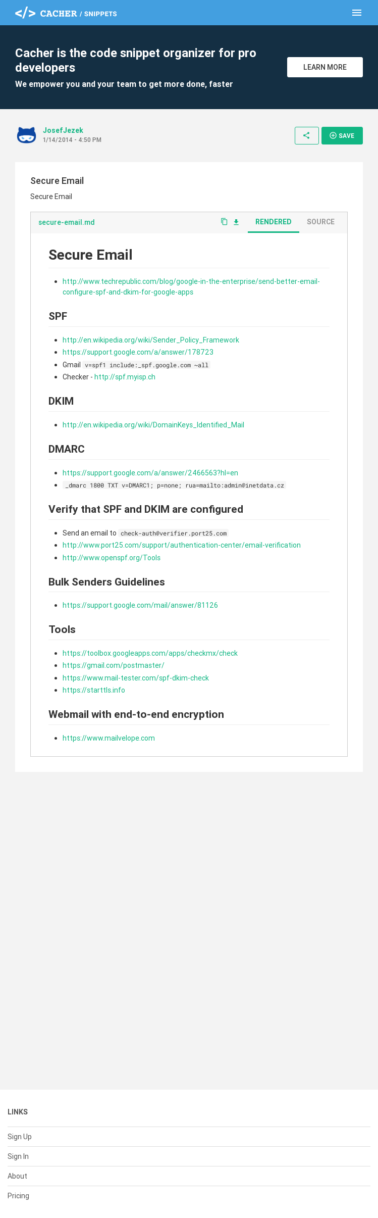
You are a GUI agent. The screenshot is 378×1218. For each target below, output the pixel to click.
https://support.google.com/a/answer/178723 (138, 352)
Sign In (18, 1156)
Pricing (18, 1195)
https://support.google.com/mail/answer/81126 (140, 605)
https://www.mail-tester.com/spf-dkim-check (136, 678)
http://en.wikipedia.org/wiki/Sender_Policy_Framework (151, 340)
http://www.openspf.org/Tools (111, 557)
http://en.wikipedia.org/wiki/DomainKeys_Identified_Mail (153, 424)
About (17, 1176)
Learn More (325, 67)
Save (341, 135)
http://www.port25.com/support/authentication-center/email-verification (182, 545)
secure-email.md (66, 222)
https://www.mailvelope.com (109, 738)
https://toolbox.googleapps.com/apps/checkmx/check (150, 653)
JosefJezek (63, 130)
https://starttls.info (94, 690)
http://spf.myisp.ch (124, 376)
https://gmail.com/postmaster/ (114, 665)
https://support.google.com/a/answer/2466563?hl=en (150, 472)
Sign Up (20, 1136)
